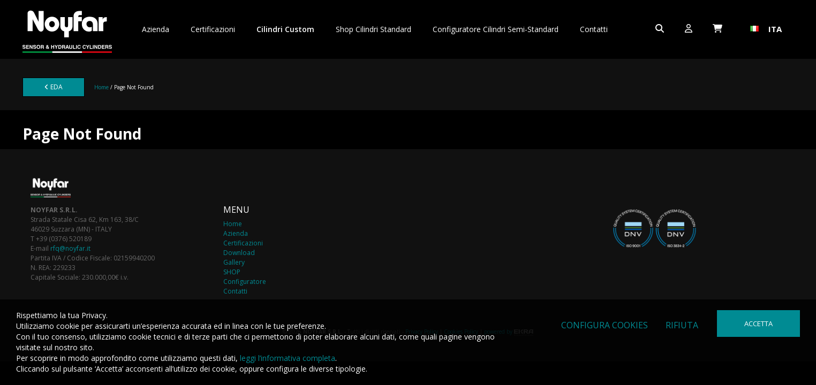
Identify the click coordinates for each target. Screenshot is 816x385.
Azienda (155, 29)
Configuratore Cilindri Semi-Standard (495, 29)
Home (101, 87)
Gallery (234, 262)
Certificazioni (213, 29)
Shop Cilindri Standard (373, 29)
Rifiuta (682, 325)
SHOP (231, 271)
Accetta (758, 323)
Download (239, 252)
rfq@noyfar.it (70, 248)
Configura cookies (604, 325)
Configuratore (244, 281)
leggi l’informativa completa (287, 358)
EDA (53, 86)
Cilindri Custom (285, 29)
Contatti (594, 29)
